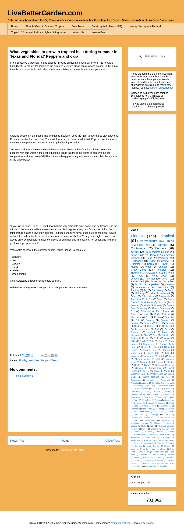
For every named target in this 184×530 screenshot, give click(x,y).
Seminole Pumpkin (164, 365)
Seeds (135, 251)
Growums (135, 332)
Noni (152, 426)
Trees (170, 241)
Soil (137, 320)
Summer (135, 264)
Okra (36, 360)
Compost (163, 266)
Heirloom (135, 409)
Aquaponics (142, 287)
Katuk (161, 356)
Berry (161, 341)
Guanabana (165, 406)
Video (148, 266)
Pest (148, 317)
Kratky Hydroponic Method (145, 26)
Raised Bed (137, 281)
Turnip (137, 460)
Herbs (150, 264)
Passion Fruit (168, 429)
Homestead (147, 409)
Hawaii (164, 264)
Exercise (161, 403)
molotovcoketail (122, 523)
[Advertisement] (65, 408)
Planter (170, 362)
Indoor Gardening (159, 261)
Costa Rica (146, 400)
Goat (154, 406)
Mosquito (165, 420)
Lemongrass (148, 417)
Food (171, 403)
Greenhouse (147, 302)
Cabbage (138, 326)
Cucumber (168, 281)
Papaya (135, 290)
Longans (134, 420)
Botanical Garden (166, 386)
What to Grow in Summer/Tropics (45, 26)
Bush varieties (141, 389)
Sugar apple (158, 452)
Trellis (156, 338)
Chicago (167, 391)
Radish (134, 338)
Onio (145, 429)
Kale (146, 314)
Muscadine (136, 317)
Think (136, 457)
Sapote (147, 365)
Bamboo (135, 323)
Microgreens (150, 420)
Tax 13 (134, 299)
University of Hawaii (153, 460)
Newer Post (17, 440)
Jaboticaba (169, 409)
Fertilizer (150, 278)
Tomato (162, 244)
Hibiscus (162, 302)
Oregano (154, 429)
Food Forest (162, 311)
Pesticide (162, 269)
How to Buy (98, 32)
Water (167, 371)
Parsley (159, 362)
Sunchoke (143, 455)
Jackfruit (151, 332)
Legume (134, 417)
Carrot (146, 391)
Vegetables (154, 284)
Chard (144, 347)
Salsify (161, 440)
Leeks (167, 414)
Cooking (170, 397)
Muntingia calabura (139, 423)
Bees (158, 323)
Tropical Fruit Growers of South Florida (152, 272)
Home (14, 26)
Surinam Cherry (157, 455)
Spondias (135, 449)
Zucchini (163, 466)
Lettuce (135, 278)
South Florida (153, 446)
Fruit (140, 275)
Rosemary (135, 440)
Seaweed (148, 443)
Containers (138, 248)
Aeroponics (136, 380)
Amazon (169, 284)
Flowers (166, 350)
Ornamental (145, 362)
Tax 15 (145, 371)
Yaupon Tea (151, 466)
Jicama (147, 412)
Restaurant (151, 437)
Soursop (138, 446)
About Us (78, 32)
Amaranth (151, 380)
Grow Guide (137, 255)
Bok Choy (151, 386)
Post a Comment (24, 375)
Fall (157, 329)
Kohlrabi (170, 412)
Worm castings (151, 377)
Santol (171, 440)
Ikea (167, 353)
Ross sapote (149, 440)
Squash (139, 368)
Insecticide (162, 287)
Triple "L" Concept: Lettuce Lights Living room (38, 32)
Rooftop (165, 437)
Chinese (154, 394)
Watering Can (138, 374)
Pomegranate (140, 435)
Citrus (167, 347)
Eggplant (150, 403)
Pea (155, 335)
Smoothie (161, 443)
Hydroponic (137, 261)
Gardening (157, 290)
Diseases (145, 311)
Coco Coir (135, 397)
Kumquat (139, 414)
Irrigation (135, 356)
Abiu (167, 377)
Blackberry (138, 386)
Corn (136, 400)
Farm (166, 329)
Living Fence (164, 417)
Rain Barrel (165, 435)
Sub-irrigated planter (157, 252)
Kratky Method (161, 314)
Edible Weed (148, 296)
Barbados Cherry (158, 383)
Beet (172, 383)
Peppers (45, 360)
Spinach (150, 320)
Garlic (170, 290)
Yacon (171, 463)
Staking (163, 449)
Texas (54, 360)
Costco (158, 400)
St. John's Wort (149, 449)
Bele (152, 341)
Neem (143, 426)
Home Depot (159, 275)
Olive (136, 429)
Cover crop (169, 400)
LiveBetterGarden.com (44, 13)
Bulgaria (170, 323)
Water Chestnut (149, 463)
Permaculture (148, 241)
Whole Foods (156, 374)
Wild (162, 463)
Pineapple (148, 432)
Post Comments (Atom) (72, 450)
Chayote (156, 391)
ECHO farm (165, 326)
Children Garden (138, 394)
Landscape (153, 414)
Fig (145, 290)
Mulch (147, 305)
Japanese (149, 356)
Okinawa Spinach (166, 426)
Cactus (156, 389)
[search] (155, 56)
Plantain (170, 432)
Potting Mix (164, 296)
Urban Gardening (161, 308)
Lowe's (165, 332)
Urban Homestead (160, 293)
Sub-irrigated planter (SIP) (107, 26)
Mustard (157, 423)
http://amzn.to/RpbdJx (161, 87)
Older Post (113, 440)
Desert (134, 350)
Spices (167, 446)
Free (136, 406)
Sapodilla (169, 317)
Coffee (160, 397)
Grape (160, 299)
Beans (134, 296)
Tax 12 (138, 284)
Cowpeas (138, 403)
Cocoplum (148, 397)
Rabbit (153, 435)
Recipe (145, 338)
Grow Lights (138, 269)
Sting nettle (144, 452)
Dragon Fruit (149, 350)
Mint (158, 359)
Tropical (167, 236)
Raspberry (135, 437)
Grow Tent (153, 353)
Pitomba (159, 432)
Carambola (135, 391)
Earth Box (147, 299)
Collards (151, 326)
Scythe (137, 443)
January (137, 412)
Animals (134, 383)
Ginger (145, 406)
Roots (137, 365)
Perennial (163, 258)
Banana (147, 323)
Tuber (159, 457)
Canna (167, 389)
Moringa (135, 335)
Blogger (150, 523)
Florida (22, 360)
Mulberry (139, 293)
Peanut (137, 432)
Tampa (171, 455)
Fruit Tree (143, 244)
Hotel (158, 409)
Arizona (144, 383)
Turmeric (170, 457)
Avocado (165, 320)
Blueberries (148, 344)
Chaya (156, 347)
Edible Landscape (140, 329)
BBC (133, 341)
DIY (133, 311)
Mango (134, 266)
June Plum (158, 412)
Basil (142, 341)
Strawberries (155, 368)
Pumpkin (166, 335)
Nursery (158, 305)
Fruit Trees (78, 26)
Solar (171, 443)
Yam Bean (138, 466)
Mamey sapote (142, 359)
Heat (30, 360)
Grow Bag (136, 353)
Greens (134, 314)
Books (154, 281)
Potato (157, 317)
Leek (171, 356)
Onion (165, 278)
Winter (167, 338)
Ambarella (165, 380)
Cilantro (166, 394)
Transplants (148, 457)
